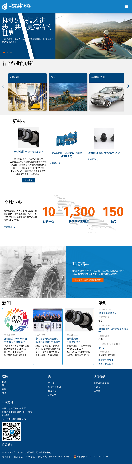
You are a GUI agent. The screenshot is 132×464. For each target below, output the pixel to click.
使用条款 (18, 457)
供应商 (97, 391)
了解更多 (28, 180)
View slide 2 (7, 52)
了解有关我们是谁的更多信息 (87, 280)
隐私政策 (6, 457)
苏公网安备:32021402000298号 (92, 457)
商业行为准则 (54, 387)
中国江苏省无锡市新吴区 (14, 408)
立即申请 (52, 395)
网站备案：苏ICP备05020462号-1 (54, 457)
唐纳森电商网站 (101, 383)
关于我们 (52, 383)
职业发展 (52, 391)
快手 (4, 385)
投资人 (97, 387)
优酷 (4, 389)
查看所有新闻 (104, 359)
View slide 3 (11, 52)
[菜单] (126, 6)
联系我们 (7, 445)
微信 (4, 393)
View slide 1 (4, 52)
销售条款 (30, 457)
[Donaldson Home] (62, 6)
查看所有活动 (104, 364)
